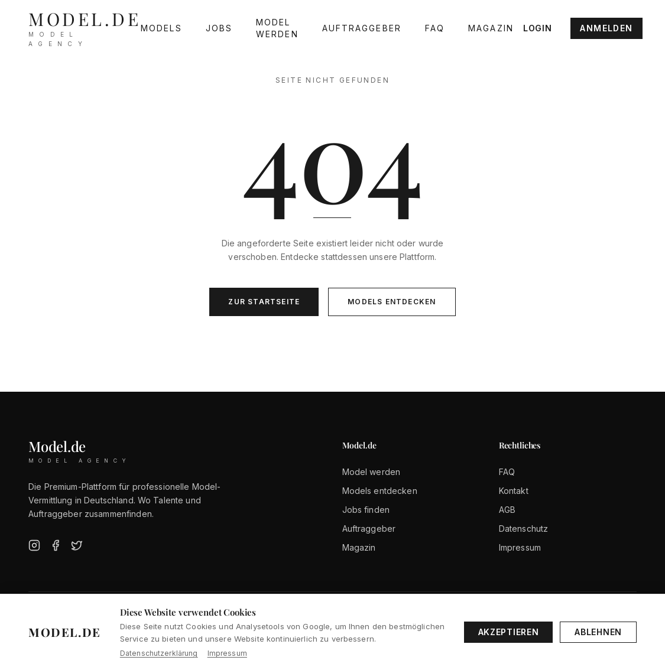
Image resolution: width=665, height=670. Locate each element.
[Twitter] (77, 545)
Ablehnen (598, 632)
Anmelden (606, 28)
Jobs (219, 28)
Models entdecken (392, 301)
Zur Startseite (264, 301)
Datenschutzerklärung (159, 653)
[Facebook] (55, 545)
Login (537, 28)
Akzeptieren (508, 632)
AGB (507, 510)
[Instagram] (34, 545)
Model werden (277, 28)
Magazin (491, 28)
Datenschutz (524, 528)
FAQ (435, 28)
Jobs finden (366, 510)
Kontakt (513, 491)
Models (161, 28)
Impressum (520, 547)
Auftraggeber (361, 28)
